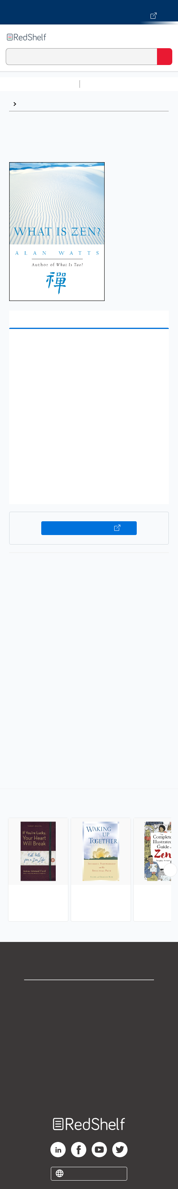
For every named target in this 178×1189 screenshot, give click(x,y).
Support (89, 1009)
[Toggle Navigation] (164, 37)
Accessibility (89, 1076)
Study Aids (103, 84)
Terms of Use (89, 1042)
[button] (88, 346)
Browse (31, 103)
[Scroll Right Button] (170, 870)
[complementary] (89, 856)
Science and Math (149, 84)
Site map (89, 1093)
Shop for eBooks (89, 992)
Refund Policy (89, 1059)
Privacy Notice (89, 1026)
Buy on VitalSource (89, 528)
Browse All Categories (39, 84)
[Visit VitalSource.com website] (89, 12)
